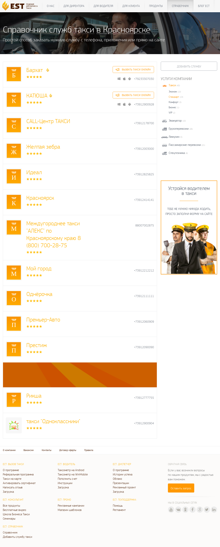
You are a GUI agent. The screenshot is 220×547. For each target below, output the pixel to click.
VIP (170, 112)
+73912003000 (144, 149)
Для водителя (103, 6)
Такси (172, 85)
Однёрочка (39, 293)
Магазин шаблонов (70, 510)
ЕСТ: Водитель (66, 464)
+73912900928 (144, 104)
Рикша (34, 395)
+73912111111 (144, 296)
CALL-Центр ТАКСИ (48, 121)
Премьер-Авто (43, 319)
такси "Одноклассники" (53, 421)
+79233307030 (144, 79)
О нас (50, 6)
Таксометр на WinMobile (73, 474)
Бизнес (172, 107)
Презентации (121, 483)
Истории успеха (122, 474)
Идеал (34, 172)
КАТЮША (36, 95)
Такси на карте (12, 478)
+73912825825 (144, 174)
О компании (9, 450)
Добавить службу (189, 66)
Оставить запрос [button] (181, 488)
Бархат (35, 69)
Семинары (9, 518)
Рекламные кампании (71, 505)
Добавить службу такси (17, 537)
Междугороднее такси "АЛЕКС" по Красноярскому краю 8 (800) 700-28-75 (53, 234)
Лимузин (174, 137)
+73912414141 (144, 200)
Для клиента (131, 6)
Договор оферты (67, 450)
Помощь (118, 505)
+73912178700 (144, 123)
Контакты (46, 450)
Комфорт (173, 102)
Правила (88, 450)
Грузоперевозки (179, 129)
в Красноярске (123, 29)
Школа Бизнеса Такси (16, 514)
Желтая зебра (43, 146)
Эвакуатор (175, 121)
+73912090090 (144, 347)
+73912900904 (144, 423)
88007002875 (144, 225)
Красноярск (40, 197)
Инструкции (65, 483)
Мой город (39, 268)
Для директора (74, 6)
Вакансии (29, 450)
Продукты (156, 6)
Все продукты (11, 505)
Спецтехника (177, 153)
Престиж (36, 345)
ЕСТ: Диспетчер (122, 464)
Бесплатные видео (14, 510)
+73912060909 (144, 321)
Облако (117, 478)
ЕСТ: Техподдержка (124, 499)
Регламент (119, 510)
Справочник (180, 6)
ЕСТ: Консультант (13, 499)
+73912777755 (144, 397)
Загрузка (8, 491)
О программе (11, 470)
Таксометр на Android (71, 470)
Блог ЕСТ (203, 6)
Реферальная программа (18, 474)
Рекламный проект (124, 487)
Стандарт (174, 96)
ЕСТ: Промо (64, 499)
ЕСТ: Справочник (13, 526)
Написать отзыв (13, 487)
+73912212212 (144, 270)
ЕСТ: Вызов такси (13, 464)
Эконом (173, 91)
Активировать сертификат (19, 483)
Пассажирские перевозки (185, 145)
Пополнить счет (67, 478)
